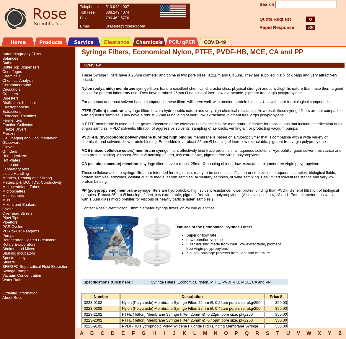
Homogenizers (14, 156)
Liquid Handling (15, 173)
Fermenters (12, 120)
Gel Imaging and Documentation (29, 138)
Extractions (11, 111)
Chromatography (16, 85)
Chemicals (11, 76)
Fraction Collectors (18, 125)
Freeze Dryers (14, 129)
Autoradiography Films (21, 54)
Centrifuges (12, 71)
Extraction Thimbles (19, 116)
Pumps (8, 235)
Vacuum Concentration (21, 275)
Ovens (8, 209)
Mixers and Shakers (19, 204)
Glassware (11, 142)
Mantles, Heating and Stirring (27, 178)
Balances (10, 58)
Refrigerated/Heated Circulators (29, 240)
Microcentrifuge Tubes (21, 187)
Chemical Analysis (18, 80)
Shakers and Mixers (19, 249)
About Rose (12, 297)
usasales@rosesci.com (125, 26)
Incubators (11, 164)
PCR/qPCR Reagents (20, 231)
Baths (7, 63)
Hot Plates (11, 160)
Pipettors (9, 222)
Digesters (10, 98)
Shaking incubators (18, 253)
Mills (6, 200)
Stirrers (8, 262)
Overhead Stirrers (17, 213)
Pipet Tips (10, 218)
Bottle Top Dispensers (21, 67)
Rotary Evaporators (18, 244)
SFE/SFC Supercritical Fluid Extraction (35, 266)
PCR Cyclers (13, 226)
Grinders (9, 151)
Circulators (11, 89)
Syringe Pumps (15, 271)
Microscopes (13, 195)
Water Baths (12, 280)
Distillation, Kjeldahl (19, 102)
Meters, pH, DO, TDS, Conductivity (32, 182)
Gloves (8, 147)
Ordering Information (19, 293)
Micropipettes (13, 191)
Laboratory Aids (15, 169)
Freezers (9, 133)
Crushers (10, 94)
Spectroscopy (14, 257)
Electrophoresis (15, 107)
